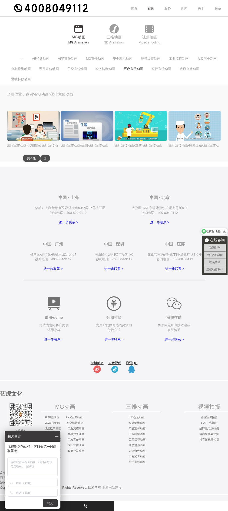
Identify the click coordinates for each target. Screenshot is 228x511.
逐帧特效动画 (21, 79)
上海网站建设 (112, 487)
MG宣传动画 (95, 58)
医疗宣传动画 (133, 69)
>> (21, 58)
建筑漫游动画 (137, 445)
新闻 (184, 8)
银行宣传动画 (161, 69)
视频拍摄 (209, 407)
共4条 (31, 158)
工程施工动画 (137, 456)
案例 (29, 94)
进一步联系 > (68, 222)
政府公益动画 (189, 69)
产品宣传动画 (137, 428)
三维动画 (137, 407)
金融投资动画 (21, 69)
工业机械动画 (137, 434)
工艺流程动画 (137, 439)
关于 (201, 8)
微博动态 (97, 363)
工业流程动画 (178, 58)
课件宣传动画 (49, 69)
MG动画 (42, 94)
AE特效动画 (41, 58)
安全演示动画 (122, 58)
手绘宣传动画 (77, 69)
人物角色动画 (137, 450)
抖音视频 (114, 363)
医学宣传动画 (137, 462)
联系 (218, 8)
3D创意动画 (137, 417)
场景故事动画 (150, 58)
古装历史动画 (207, 58)
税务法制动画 (105, 69)
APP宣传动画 (67, 58)
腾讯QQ (132, 363)
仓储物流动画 (137, 423)
